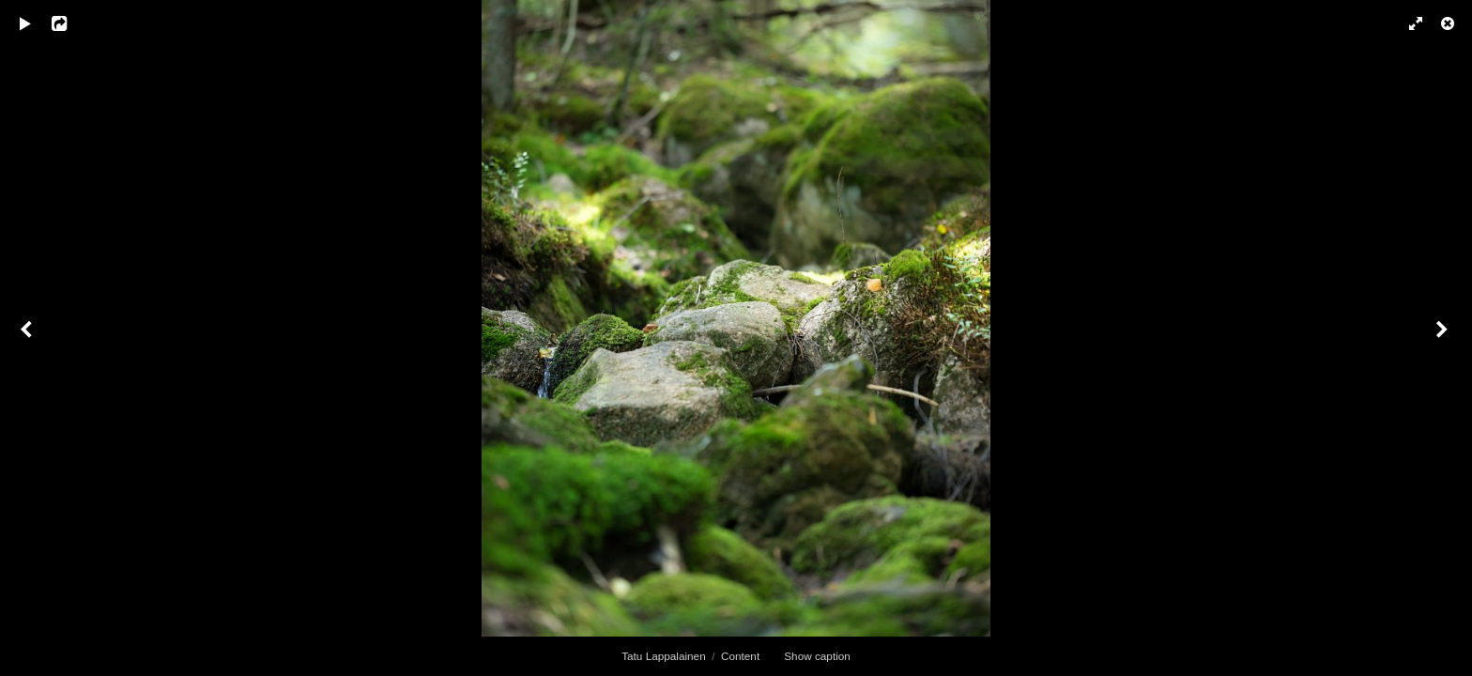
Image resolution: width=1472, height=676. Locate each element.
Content (740, 656)
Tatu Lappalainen (663, 656)
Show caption (817, 656)
